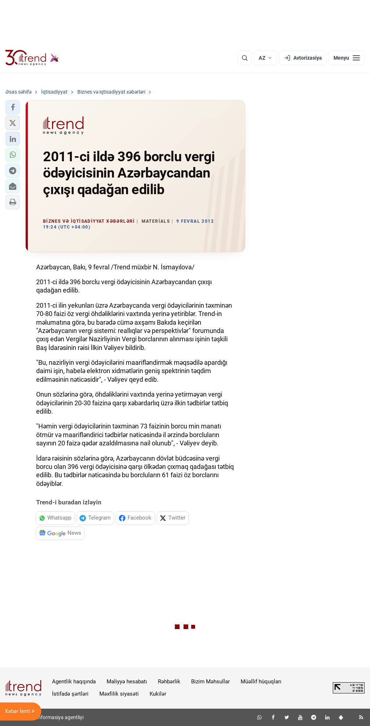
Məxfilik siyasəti (119, 694)
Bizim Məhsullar (210, 681)
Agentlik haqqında (74, 681)
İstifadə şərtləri (70, 694)
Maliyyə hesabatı (127, 681)
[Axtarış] (244, 58)
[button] (13, 107)
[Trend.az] (32, 58)
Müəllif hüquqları (261, 681)
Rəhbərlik (169, 681)
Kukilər (158, 694)
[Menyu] (347, 58)
